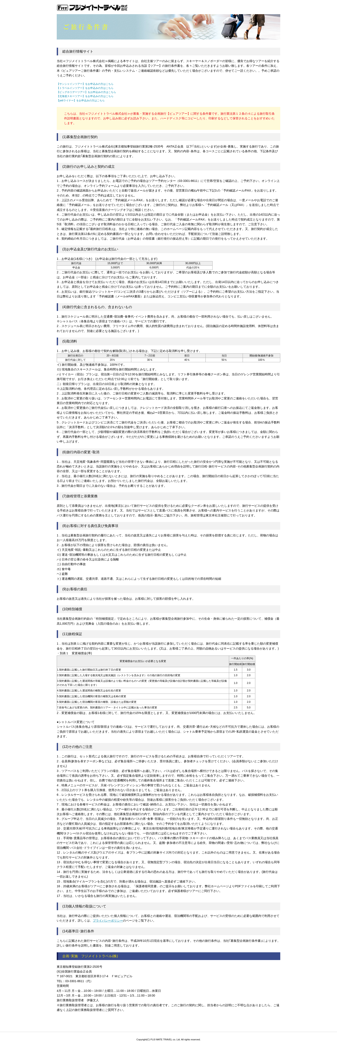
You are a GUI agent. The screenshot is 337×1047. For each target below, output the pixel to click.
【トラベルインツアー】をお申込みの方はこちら (85, 88)
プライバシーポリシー (108, 920)
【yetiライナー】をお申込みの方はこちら (81, 100)
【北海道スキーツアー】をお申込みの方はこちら (85, 96)
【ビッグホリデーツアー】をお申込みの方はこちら (86, 92)
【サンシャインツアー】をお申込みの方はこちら (85, 83)
